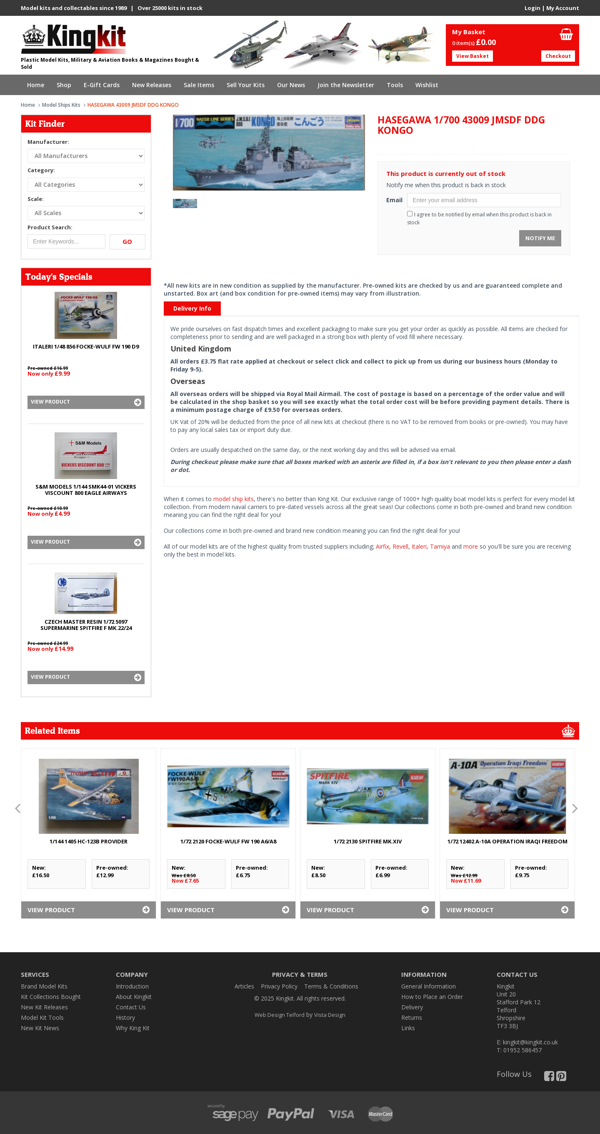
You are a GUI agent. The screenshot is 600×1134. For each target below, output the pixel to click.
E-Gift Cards (102, 85)
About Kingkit (134, 997)
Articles (244, 986)
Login (532, 8)
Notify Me (540, 238)
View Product (86, 402)
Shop (64, 85)
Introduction (132, 986)
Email (393, 200)
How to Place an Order (432, 997)
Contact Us (131, 1007)
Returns (411, 1017)
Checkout (558, 56)
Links (408, 1028)
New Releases (151, 85)
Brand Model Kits (44, 986)
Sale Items (199, 85)
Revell (400, 546)
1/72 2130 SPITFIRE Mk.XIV (368, 841)
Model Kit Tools (42, 1017)
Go (127, 241)
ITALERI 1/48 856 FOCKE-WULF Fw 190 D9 (86, 346)
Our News (291, 85)
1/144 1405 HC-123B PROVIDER (89, 841)
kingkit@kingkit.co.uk (530, 1042)
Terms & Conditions (331, 986)
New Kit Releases (44, 1007)
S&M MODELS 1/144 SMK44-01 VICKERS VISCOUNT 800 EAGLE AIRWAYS (85, 490)
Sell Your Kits (246, 85)
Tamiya (440, 546)
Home (35, 85)
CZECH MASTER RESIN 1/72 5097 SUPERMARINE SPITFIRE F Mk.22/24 (86, 625)
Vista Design (329, 1015)
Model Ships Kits (61, 104)
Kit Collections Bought (51, 997)
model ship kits (233, 499)
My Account (562, 8)
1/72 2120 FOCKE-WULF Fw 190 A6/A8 (228, 841)
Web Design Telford (280, 1015)
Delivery (412, 1007)
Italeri (419, 546)
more (470, 546)
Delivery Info (192, 308)
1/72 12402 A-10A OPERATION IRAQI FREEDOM (508, 841)
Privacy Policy (279, 986)
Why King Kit (133, 1028)
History (125, 1017)
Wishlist (426, 85)
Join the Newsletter (346, 85)
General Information (428, 986)
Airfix (382, 546)
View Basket (472, 56)
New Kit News (40, 1028)
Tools (395, 85)
